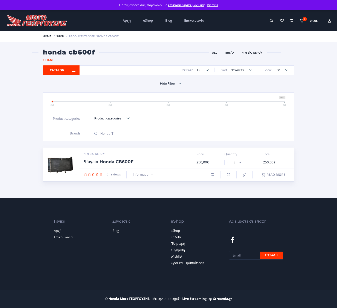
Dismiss (212, 5)
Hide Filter (167, 83)
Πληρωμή (178, 243)
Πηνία (229, 52)
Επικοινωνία (194, 20)
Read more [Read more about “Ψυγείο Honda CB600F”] (273, 174)
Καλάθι (176, 237)
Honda (107, 133)
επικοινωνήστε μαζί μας (186, 5)
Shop (60, 36)
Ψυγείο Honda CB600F (108, 161)
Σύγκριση (178, 250)
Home (47, 36)
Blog (168, 20)
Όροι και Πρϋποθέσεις (187, 263)
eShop (148, 20)
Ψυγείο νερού (252, 52)
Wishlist (176, 256)
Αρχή (127, 20)
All (214, 52)
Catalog (57, 70)
